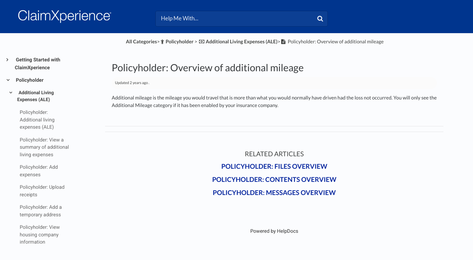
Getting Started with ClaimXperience (37, 64)
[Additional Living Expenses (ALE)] (238, 42)
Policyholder (29, 80)
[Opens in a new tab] (274, 231)
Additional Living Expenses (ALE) (35, 96)
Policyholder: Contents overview (274, 180)
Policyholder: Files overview (274, 166)
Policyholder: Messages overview (274, 193)
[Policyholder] (177, 42)
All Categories (141, 42)
